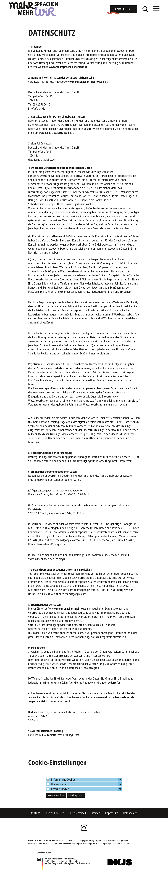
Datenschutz (130, 820)
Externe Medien (60, 796)
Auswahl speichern (56, 802)
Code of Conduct (54, 820)
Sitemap (95, 820)
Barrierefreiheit (77, 820)
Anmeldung (124, 14)
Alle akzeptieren (75, 802)
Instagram (84, 835)
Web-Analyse (58, 792)
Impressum (111, 820)
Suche (145, 14)
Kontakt (35, 820)
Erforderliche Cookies (63, 787)
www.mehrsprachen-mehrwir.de (68, 74)
